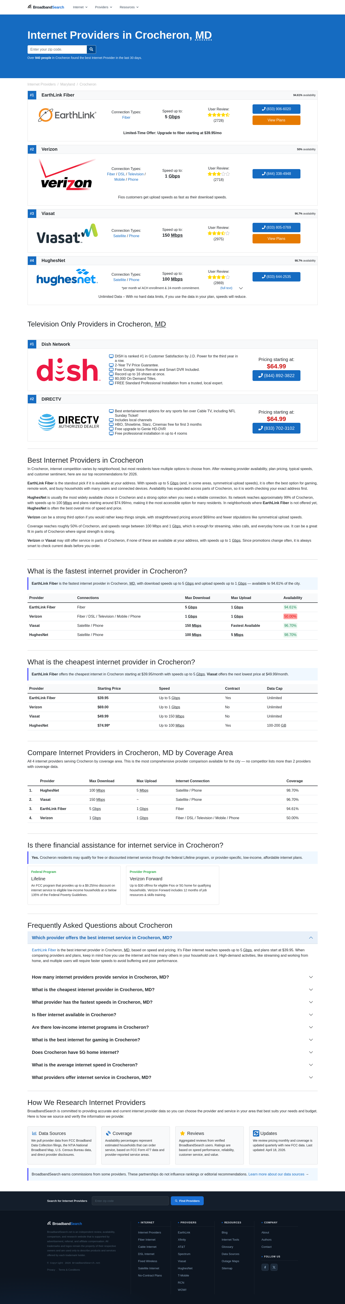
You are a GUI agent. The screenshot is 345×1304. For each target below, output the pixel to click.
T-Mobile (183, 1275)
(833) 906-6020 (276, 109)
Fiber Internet (146, 1239)
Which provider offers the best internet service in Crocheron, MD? (102, 937)
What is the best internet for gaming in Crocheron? (86, 1039)
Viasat (34, 625)
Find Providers (187, 1201)
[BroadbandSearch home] (46, 7)
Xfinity (182, 1239)
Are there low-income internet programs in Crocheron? (90, 1027)
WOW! (182, 1289)
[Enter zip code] (130, 1200)
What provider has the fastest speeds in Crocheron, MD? (92, 1002)
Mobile (119, 179)
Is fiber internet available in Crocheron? (74, 1014)
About (265, 1232)
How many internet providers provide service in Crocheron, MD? (100, 977)
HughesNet (38, 635)
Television (136, 174)
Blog (224, 1232)
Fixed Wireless (147, 1261)
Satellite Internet (148, 1268)
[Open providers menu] (104, 7)
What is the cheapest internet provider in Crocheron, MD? (93, 989)
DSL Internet (146, 1254)
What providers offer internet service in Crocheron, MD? (91, 1077)
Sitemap (227, 1268)
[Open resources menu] (129, 7)
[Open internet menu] (80, 7)
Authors (266, 1239)
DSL (121, 174)
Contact (266, 1246)
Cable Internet (147, 1246)
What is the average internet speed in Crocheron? (85, 1064)
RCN (181, 1282)
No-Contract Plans (150, 1275)
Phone (133, 179)
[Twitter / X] (274, 1267)
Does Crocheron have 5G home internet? (75, 1052)
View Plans (276, 120)
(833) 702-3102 (276, 428)
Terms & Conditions (69, 1269)
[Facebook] (265, 1267)
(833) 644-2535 (276, 277)
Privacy (51, 1269)
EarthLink (184, 1232)
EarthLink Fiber (42, 607)
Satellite (119, 236)
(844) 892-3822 (276, 375)
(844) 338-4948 (276, 174)
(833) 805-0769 (276, 227)
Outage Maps (230, 1261)
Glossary (227, 1246)
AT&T (181, 1246)
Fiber (126, 117)
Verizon (35, 616)
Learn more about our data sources (276, 1174)
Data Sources (230, 1254)
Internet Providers (149, 1232)
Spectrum (184, 1254)
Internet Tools (230, 1239)
